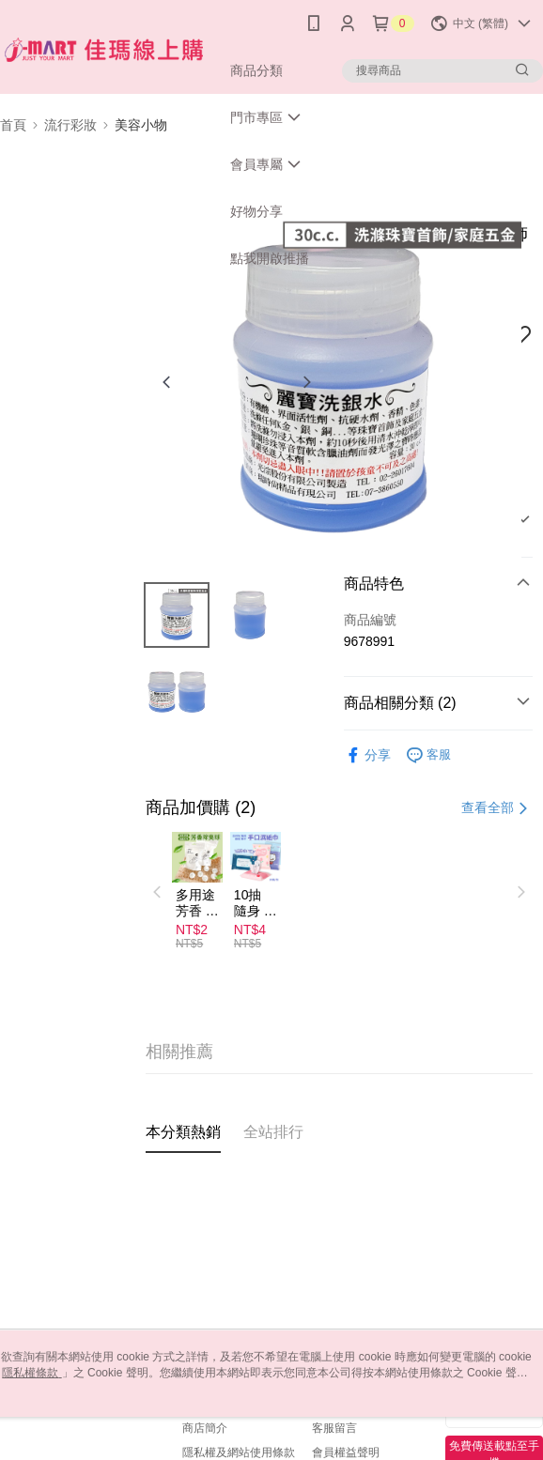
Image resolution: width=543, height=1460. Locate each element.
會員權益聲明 (346, 1452)
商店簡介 (204, 1428)
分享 (367, 755)
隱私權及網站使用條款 (238, 1452)
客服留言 (334, 1428)
